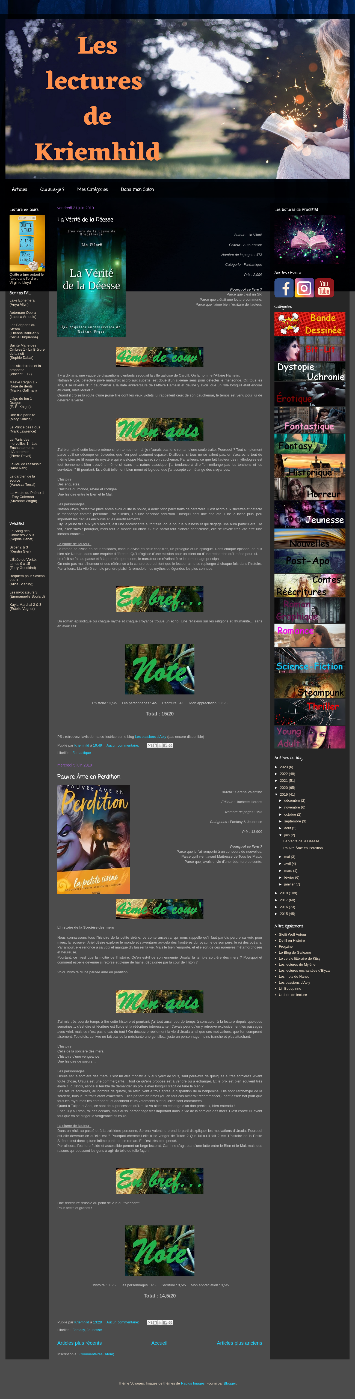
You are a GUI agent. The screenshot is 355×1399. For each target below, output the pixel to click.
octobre (290, 814)
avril (288, 863)
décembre (292, 800)
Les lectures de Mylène (297, 964)
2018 (284, 893)
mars (288, 871)
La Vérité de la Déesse (85, 220)
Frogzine (286, 946)
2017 (284, 900)
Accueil (159, 1343)
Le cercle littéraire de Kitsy (299, 958)
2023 (284, 767)
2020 (284, 788)
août (288, 828)
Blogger (230, 1383)
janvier (290, 884)
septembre (293, 821)
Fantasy (78, 1330)
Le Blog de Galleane (295, 952)
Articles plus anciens (239, 1343)
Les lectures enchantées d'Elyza (304, 970)
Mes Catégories (92, 190)
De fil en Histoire (292, 940)
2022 (284, 774)
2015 (284, 914)
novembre (292, 807)
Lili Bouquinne (290, 988)
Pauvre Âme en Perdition (88, 777)
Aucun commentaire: (123, 745)
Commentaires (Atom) (96, 1354)
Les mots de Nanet (294, 976)
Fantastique (81, 753)
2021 (284, 780)
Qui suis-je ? (52, 190)
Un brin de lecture (293, 995)
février (289, 877)
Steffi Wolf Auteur (292, 934)
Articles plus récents (79, 1343)
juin (287, 835)
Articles (19, 190)
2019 (284, 794)
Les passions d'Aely (150, 737)
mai (287, 857)
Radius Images (193, 1383)
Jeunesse (94, 1330)
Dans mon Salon (137, 190)
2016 (284, 907)
